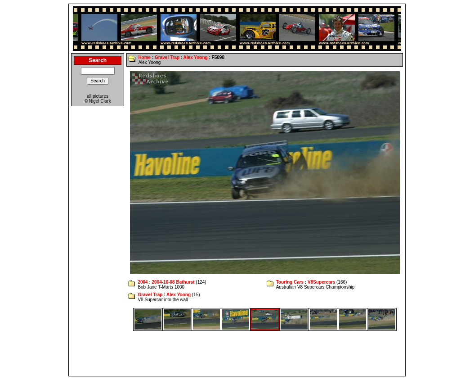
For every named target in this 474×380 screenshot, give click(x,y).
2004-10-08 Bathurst (173, 282)
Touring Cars (290, 282)
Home (144, 57)
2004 (143, 282)
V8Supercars (321, 282)
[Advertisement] (237, 353)
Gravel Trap (167, 57)
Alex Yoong (195, 57)
